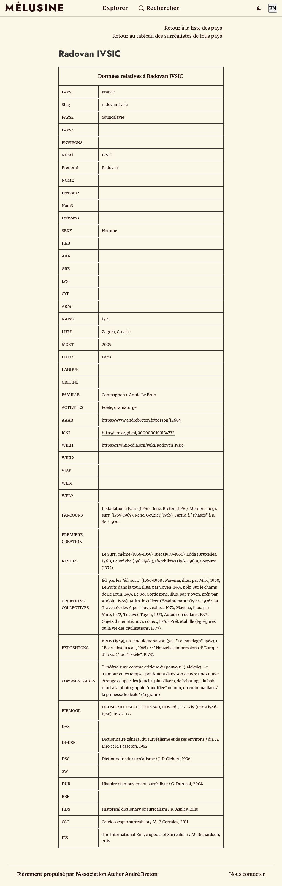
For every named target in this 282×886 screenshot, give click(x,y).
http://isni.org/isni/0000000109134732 (138, 432)
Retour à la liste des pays (193, 28)
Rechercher (159, 8)
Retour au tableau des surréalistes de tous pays (167, 36)
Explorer (115, 8)
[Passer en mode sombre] (258, 8)
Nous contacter (247, 874)
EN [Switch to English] (272, 8)
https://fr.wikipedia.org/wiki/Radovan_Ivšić (142, 445)
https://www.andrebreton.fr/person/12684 (141, 420)
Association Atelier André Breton (118, 874)
